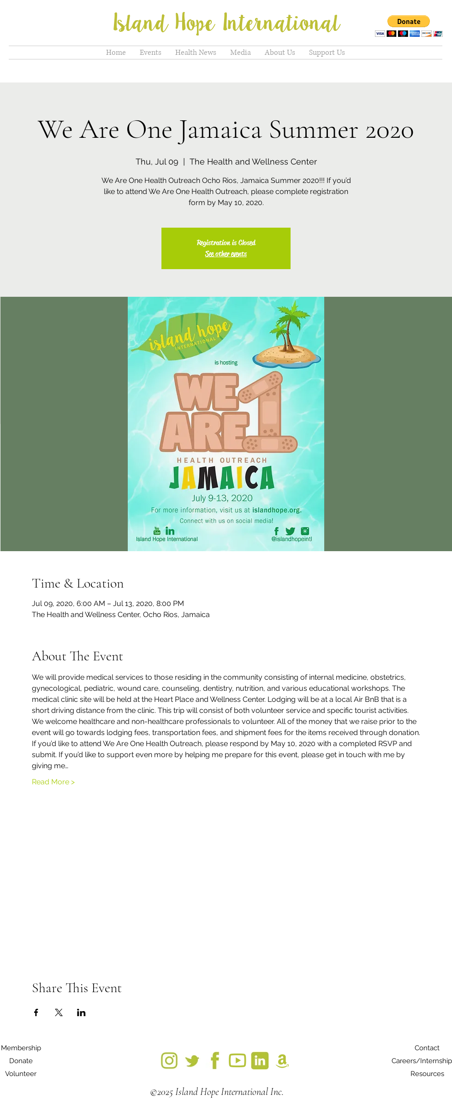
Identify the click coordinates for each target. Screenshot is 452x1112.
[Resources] (427, 1073)
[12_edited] (260, 1061)
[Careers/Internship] (422, 1060)
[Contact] (427, 1047)
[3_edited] (215, 1061)
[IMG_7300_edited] (192, 1061)
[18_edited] (282, 1061)
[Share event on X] (58, 1012)
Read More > (53, 781)
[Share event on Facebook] (36, 1012)
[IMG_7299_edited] (169, 1061)
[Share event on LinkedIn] (81, 1012)
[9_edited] (237, 1061)
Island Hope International (226, 23)
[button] (409, 26)
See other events (226, 254)
